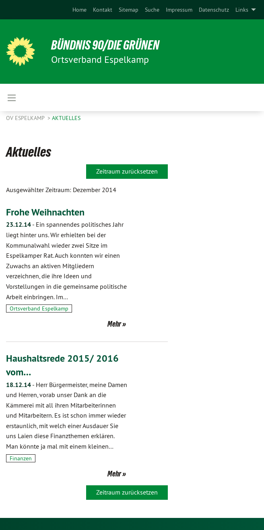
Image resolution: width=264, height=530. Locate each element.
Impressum (179, 9)
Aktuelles (66, 118)
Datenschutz (214, 9)
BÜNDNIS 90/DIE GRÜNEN (105, 45)
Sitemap (128, 9)
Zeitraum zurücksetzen (127, 171)
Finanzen (21, 458)
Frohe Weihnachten (45, 212)
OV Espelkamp (26, 118)
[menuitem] (79, 9)
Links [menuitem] (241, 9)
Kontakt (102, 9)
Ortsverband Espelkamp (39, 308)
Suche (152, 9)
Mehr (114, 323)
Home (79, 9)
